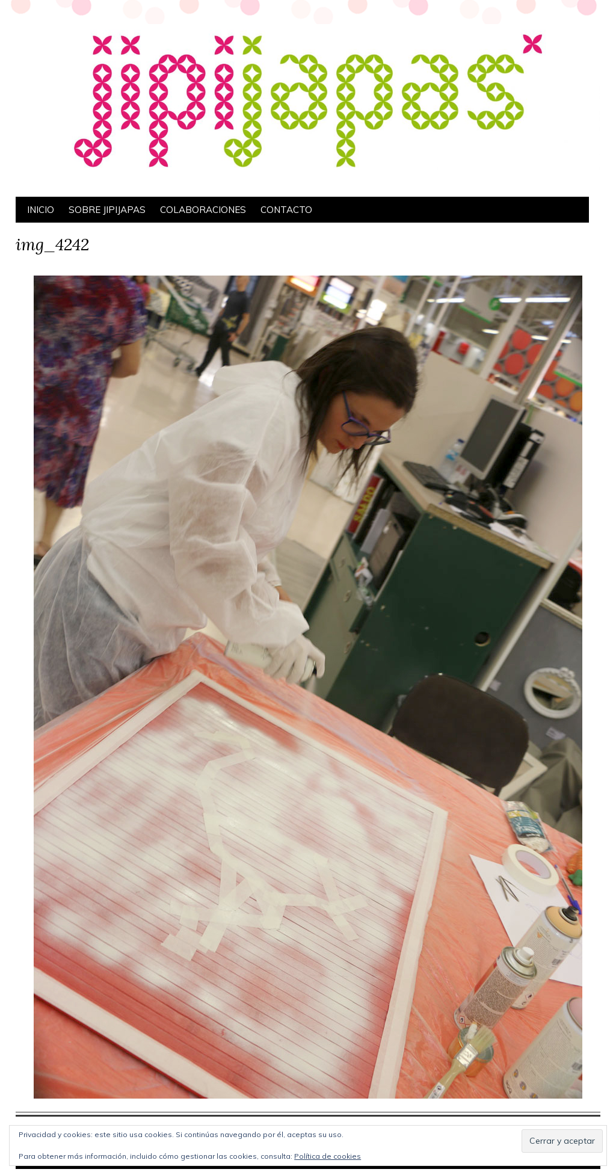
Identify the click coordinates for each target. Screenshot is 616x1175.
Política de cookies (327, 1156)
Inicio (40, 209)
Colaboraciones (203, 209)
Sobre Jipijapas (107, 209)
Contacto (286, 209)
